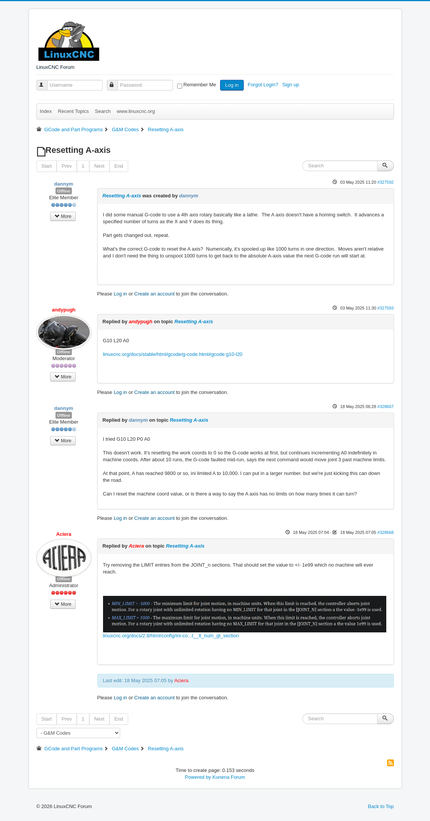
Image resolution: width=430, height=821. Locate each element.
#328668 (385, 532)
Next (99, 166)
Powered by (198, 777)
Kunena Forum (229, 777)
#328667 (385, 406)
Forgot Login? (263, 84)
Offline (63, 191)
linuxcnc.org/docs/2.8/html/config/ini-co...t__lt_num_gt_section (171, 635)
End (118, 166)
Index (46, 111)
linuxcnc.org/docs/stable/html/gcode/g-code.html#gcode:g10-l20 (173, 354)
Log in (231, 85)
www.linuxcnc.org (136, 111)
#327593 (385, 308)
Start (46, 166)
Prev (67, 166)
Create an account (154, 294)
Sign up (291, 84)
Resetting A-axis (122, 196)
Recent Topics (73, 111)
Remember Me (199, 84)
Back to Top (381, 806)
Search (103, 111)
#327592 (385, 182)
